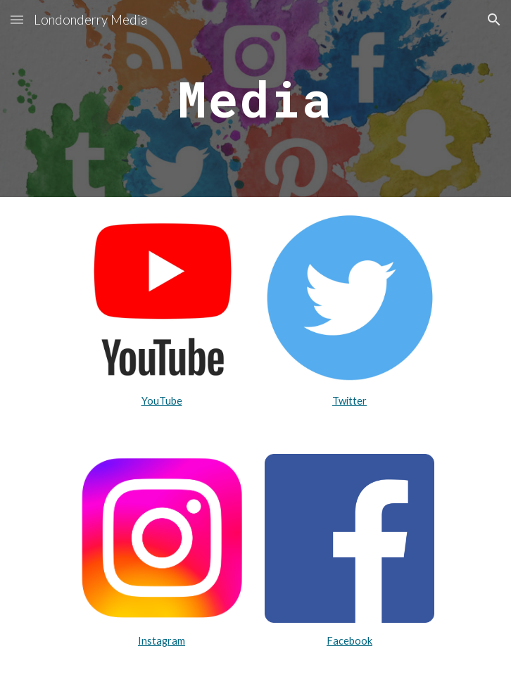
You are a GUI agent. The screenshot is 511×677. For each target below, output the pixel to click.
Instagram (161, 641)
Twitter (349, 401)
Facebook (349, 641)
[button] (17, 19)
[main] (255, 98)
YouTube (161, 401)
